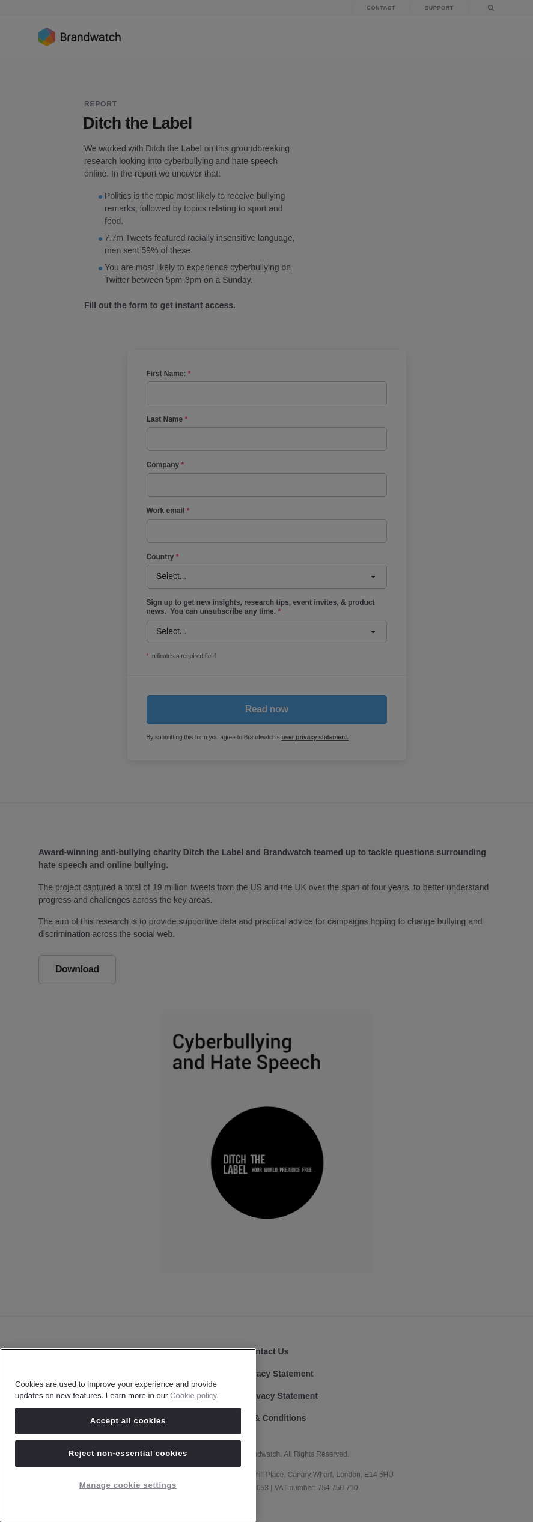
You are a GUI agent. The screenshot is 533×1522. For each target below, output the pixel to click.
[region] (128, 1435)
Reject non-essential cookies (128, 1453)
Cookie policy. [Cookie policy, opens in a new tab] (194, 1395)
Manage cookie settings (128, 1485)
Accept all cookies (128, 1420)
